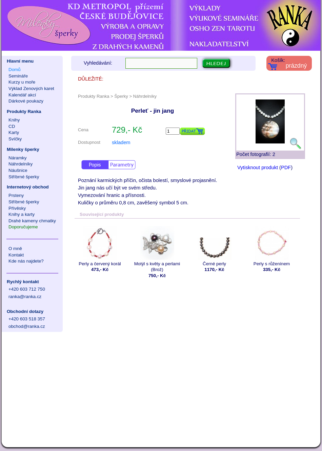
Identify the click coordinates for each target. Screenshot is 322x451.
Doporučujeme (23, 226)
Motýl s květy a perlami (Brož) (157, 249)
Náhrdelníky (20, 163)
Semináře (18, 75)
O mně (15, 248)
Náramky (17, 157)
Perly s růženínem (271, 246)
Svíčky (15, 138)
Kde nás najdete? (26, 261)
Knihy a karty (21, 214)
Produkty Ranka (24, 111)
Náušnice (17, 170)
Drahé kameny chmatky (32, 220)
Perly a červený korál (99, 246)
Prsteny (16, 195)
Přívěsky (17, 208)
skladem (121, 142)
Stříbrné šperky (23, 176)
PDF (286, 167)
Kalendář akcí (22, 94)
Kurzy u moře (21, 82)
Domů (14, 69)
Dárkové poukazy (25, 101)
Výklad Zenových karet (31, 88)
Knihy (14, 119)
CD (11, 126)
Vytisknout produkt (257, 167)
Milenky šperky (23, 149)
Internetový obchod (28, 186)
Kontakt (16, 254)
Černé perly (214, 246)
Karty (13, 132)
